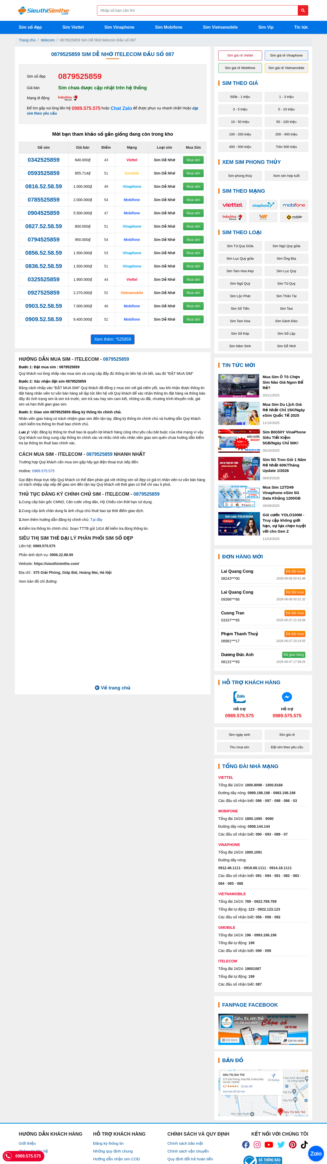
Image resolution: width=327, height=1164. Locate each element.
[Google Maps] (263, 1092)
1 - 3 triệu (286, 97)
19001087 (253, 968)
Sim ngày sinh (239, 735)
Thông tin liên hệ (33, 1151)
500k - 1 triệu (240, 97)
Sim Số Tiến (240, 308)
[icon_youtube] (268, 1145)
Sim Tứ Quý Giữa (240, 246)
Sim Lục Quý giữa (240, 258)
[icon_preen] (292, 1145)
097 (268, 800)
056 (259, 917)
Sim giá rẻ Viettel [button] (240, 55)
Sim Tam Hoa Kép (240, 271)
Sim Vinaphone (119, 27)
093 (268, 834)
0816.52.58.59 (43, 186)
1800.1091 (253, 852)
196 (248, 935)
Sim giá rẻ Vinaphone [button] (286, 55)
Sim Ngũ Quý (240, 283)
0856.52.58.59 (43, 253)
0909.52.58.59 (43, 319)
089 (277, 834)
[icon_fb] (246, 1145)
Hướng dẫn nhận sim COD (116, 1159)
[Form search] (202, 10)
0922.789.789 (265, 901)
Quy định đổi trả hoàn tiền (190, 1159)
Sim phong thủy (240, 176)
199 (252, 943)
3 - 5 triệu (240, 109)
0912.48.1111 (229, 868)
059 (268, 951)
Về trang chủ (112, 687)
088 (240, 883)
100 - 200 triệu (240, 134)
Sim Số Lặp (286, 333)
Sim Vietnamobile (220, 27)
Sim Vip (266, 27)
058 (268, 917)
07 (286, 834)
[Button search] (303, 10)
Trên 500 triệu (286, 147)
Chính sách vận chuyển (188, 1151)
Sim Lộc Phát (240, 296)
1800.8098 (253, 785)
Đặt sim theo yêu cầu (287, 747)
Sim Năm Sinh (240, 346)
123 (252, 909)
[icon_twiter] (281, 1145)
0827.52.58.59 (43, 226)
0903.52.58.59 (43, 306)
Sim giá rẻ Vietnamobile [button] (286, 68)
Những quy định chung (113, 1151)
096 (259, 800)
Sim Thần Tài (286, 296)
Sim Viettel (73, 27)
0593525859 (43, 173)
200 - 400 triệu (286, 134)
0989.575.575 (86, 108)
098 (277, 800)
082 (287, 875)
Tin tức (301, 27)
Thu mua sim (239, 747)
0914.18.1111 (280, 868)
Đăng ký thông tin (108, 1143)
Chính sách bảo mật (185, 1143)
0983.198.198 (284, 793)
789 (248, 901)
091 (259, 875)
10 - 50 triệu (240, 122)
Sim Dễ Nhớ (286, 346)
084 (221, 883)
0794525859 (43, 239)
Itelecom (48, 40)
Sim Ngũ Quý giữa (286, 246)
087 (259, 984)
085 (231, 883)
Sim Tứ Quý (286, 283)
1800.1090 (253, 818)
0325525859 (43, 279)
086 (287, 800)
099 (259, 951)
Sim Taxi (286, 308)
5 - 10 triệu (286, 109)
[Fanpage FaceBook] (263, 1029)
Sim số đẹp (30, 27)
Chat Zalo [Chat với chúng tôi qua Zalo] (121, 108)
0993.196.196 (265, 935)
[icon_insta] (257, 1145)
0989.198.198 (258, 793)
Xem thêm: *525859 (112, 339)
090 (259, 834)
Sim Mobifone (169, 27)
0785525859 (43, 199)
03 (295, 800)
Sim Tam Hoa (240, 321)
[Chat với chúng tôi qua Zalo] (239, 704)
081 (277, 875)
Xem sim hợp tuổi (286, 176)
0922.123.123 (269, 909)
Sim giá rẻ (287, 735)
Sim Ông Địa (286, 258)
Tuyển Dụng (29, 1159)
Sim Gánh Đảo (286, 321)
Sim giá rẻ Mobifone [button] (240, 68)
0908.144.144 (258, 826)
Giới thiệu (27, 1143)
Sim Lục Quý (286, 271)
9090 (269, 818)
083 (296, 875)
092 (277, 917)
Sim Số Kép (240, 333)
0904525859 (43, 213)
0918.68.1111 (255, 868)
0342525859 (43, 160)
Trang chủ (27, 40)
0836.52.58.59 (43, 266)
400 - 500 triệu (240, 147)
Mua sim (193, 160)
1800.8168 (274, 785)
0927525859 (43, 292)
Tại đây (96, 520)
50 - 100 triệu (286, 122)
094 (268, 875)
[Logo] (44, 10)
